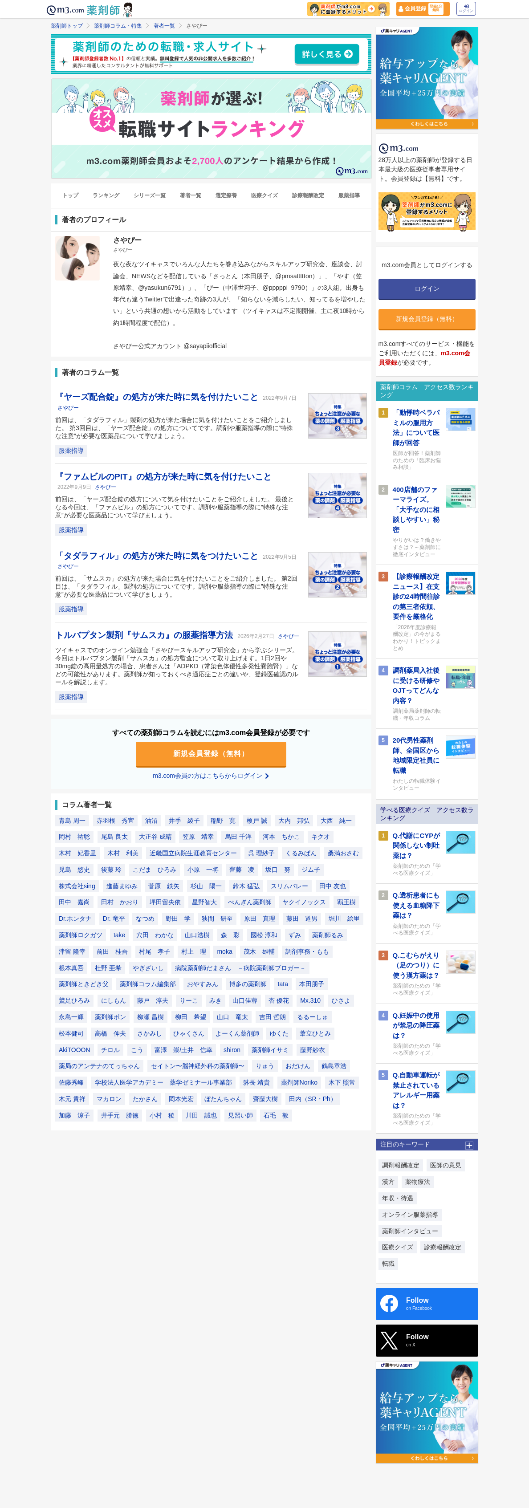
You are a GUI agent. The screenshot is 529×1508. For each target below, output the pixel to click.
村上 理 (193, 951)
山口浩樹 (197, 935)
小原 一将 (203, 869)
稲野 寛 (223, 820)
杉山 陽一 (206, 886)
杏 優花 (279, 1000)
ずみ (295, 935)
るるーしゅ (312, 1016)
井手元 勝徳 (119, 1115)
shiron (232, 1049)
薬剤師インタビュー (410, 1231)
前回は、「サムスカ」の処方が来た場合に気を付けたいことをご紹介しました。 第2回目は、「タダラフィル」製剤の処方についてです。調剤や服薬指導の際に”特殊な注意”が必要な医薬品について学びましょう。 (176, 586)
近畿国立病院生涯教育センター (193, 853)
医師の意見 (445, 1165)
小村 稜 (162, 1115)
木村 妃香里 (77, 853)
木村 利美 (122, 853)
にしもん (113, 1000)
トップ (70, 195)
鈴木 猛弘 (246, 886)
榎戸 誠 (257, 820)
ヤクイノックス (304, 902)
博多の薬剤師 (248, 984)
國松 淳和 (264, 935)
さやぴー (68, 408)
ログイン (466, 8)
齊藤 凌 (241, 869)
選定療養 (226, 195)
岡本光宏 (181, 1098)
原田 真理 (259, 918)
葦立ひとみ (315, 1033)
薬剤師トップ (67, 26)
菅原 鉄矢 (163, 886)
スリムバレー (289, 886)
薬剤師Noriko (299, 1082)
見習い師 (240, 1115)
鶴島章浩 (333, 1065)
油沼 (151, 820)
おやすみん (202, 984)
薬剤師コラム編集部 (148, 984)
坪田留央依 (165, 902)
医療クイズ (264, 195)
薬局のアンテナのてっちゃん (99, 1065)
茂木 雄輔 (259, 951)
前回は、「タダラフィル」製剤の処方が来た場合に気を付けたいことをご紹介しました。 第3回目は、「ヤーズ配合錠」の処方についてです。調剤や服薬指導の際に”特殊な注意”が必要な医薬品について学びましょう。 (174, 427)
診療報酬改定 (308, 195)
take (119, 935)
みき (215, 1000)
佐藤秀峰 (71, 1082)
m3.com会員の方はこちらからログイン (211, 775)
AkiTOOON (74, 1049)
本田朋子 (311, 984)
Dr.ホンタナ (75, 918)
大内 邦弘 (293, 820)
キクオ (320, 836)
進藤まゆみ (122, 886)
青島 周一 (72, 820)
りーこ (188, 1000)
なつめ (145, 918)
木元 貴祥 (72, 1098)
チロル (110, 1049)
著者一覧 (164, 26)
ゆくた (279, 1033)
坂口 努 (277, 869)
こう (137, 1049)
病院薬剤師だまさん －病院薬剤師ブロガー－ (240, 967)
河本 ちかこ (281, 836)
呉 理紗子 (261, 853)
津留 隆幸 (72, 951)
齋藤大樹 (265, 1098)
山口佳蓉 (244, 1000)
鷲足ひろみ (74, 1000)
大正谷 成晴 (155, 836)
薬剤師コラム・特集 (118, 26)
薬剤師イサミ (270, 1049)
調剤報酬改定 (400, 1165)
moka (224, 951)
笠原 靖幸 (198, 836)
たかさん (145, 1098)
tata (283, 984)
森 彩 (230, 935)
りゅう (265, 1065)
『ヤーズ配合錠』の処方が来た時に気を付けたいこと (157, 397)
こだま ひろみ (154, 869)
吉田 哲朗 (272, 1016)
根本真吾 (71, 967)
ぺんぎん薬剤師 (250, 902)
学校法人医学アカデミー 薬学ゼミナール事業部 (163, 1082)
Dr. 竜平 (114, 918)
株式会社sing (77, 886)
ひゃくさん (188, 1033)
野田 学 (178, 918)
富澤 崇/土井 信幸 (183, 1049)
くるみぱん (301, 853)
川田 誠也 (201, 1115)
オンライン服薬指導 (410, 1214)
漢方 (388, 1181)
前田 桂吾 (112, 951)
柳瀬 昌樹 (150, 1016)
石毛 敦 (276, 1115)
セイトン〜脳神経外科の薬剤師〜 (197, 1065)
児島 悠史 (74, 869)
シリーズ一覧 (150, 195)
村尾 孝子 (154, 951)
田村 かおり (119, 902)
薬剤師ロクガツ (80, 935)
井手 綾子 (184, 820)
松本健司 (71, 1033)
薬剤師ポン (110, 1016)
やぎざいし (148, 967)
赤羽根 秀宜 (115, 820)
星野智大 (204, 902)
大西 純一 (336, 820)
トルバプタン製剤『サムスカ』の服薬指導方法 (145, 635)
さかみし (149, 1033)
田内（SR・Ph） (313, 1098)
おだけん (297, 1065)
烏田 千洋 (238, 836)
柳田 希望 (190, 1016)
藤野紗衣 (312, 1049)
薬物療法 (417, 1181)
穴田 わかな (155, 935)
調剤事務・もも (307, 951)
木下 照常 (342, 1082)
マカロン (109, 1098)
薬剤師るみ (327, 935)
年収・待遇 (397, 1198)
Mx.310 (310, 1000)
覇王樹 (346, 902)
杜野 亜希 (108, 967)
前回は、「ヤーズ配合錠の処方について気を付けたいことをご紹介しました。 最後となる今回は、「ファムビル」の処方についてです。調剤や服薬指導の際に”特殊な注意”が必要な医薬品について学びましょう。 (174, 507)
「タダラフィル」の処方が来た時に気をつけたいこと (157, 556)
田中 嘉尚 (74, 902)
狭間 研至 (217, 918)
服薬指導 (349, 195)
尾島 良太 (114, 836)
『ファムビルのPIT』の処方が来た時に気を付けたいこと (163, 476)
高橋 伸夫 (110, 1033)
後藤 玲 (111, 869)
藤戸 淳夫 (152, 1000)
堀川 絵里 (344, 918)
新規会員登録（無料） (211, 753)
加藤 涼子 (74, 1115)
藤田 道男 (301, 918)
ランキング (106, 195)
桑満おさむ (343, 853)
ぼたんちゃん (223, 1098)
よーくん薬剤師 (237, 1033)
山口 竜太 (232, 1016)
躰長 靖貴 (256, 1082)
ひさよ (341, 1000)
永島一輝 (71, 1016)
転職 (388, 1263)
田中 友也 (332, 886)
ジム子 (310, 869)
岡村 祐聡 (74, 836)
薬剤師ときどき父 (84, 984)
